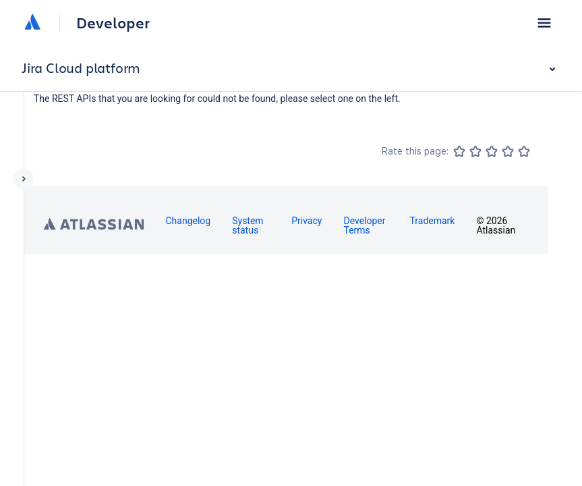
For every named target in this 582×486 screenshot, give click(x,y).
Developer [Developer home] (113, 23)
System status (247, 225)
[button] (544, 23)
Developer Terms (364, 225)
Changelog (187, 220)
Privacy (306, 220)
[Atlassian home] (32, 23)
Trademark (432, 220)
